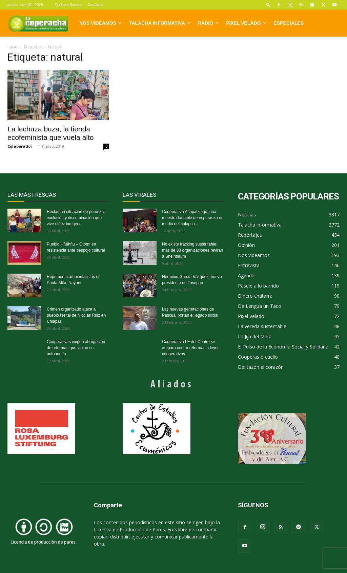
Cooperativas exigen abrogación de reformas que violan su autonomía (76, 347)
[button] (268, 4)
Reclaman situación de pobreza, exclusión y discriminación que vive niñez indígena (76, 217)
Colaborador (19, 146)
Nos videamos (100, 23)
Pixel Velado (246, 23)
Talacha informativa (159, 23)
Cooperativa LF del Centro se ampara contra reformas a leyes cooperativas (190, 347)
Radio (208, 23)
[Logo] (37, 23)
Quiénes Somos (68, 5)
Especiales (289, 23)
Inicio (12, 47)
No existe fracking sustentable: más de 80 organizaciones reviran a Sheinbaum (192, 250)
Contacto (95, 5)
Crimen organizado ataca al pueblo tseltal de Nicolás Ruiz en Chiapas (76, 315)
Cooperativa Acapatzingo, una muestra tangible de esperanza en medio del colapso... (192, 217)
